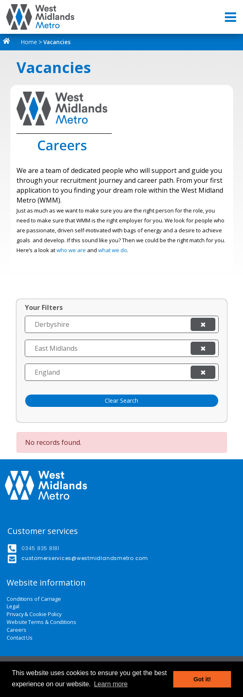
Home (21, 42)
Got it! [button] (202, 679)
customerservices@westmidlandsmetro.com (84, 558)
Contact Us (20, 637)
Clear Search (121, 400)
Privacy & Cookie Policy (34, 614)
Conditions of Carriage (34, 598)
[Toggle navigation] (231, 17)
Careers (16, 629)
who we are (71, 250)
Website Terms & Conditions (41, 622)
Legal (13, 606)
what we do (112, 250)
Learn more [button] (111, 684)
